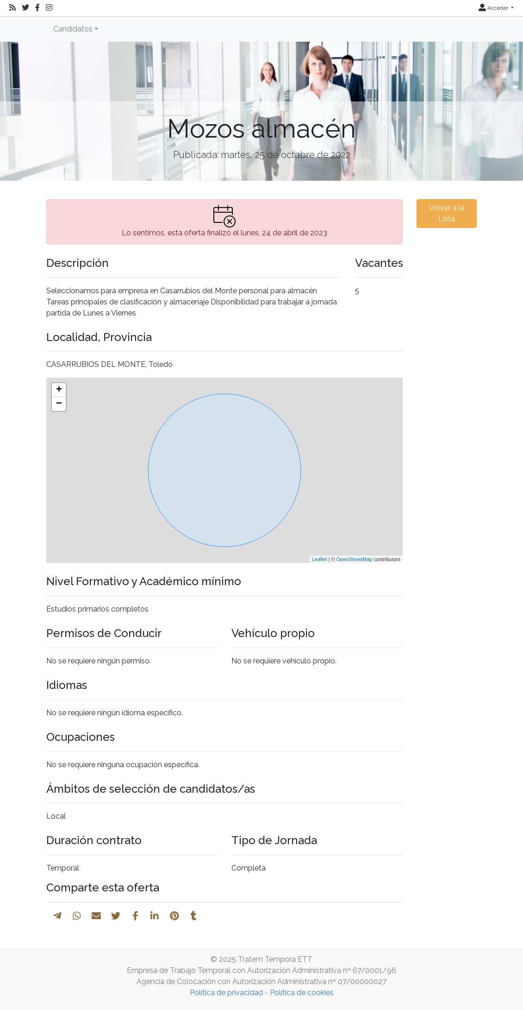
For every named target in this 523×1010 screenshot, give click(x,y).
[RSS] (12, 8)
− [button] (59, 404)
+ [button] (59, 390)
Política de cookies (302, 992)
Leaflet (319, 559)
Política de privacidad (226, 992)
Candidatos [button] (73, 29)
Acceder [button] (494, 8)
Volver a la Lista (447, 213)
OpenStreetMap (354, 559)
